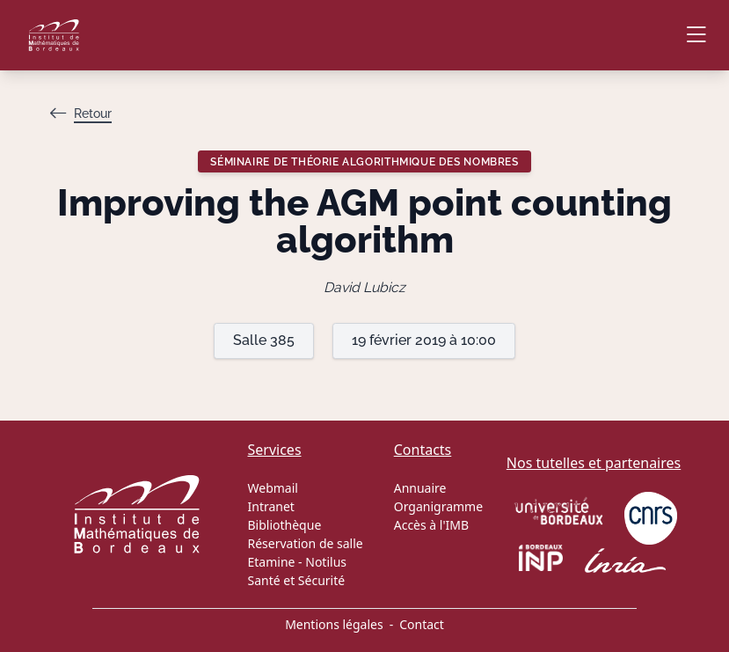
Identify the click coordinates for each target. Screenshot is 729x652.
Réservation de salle (305, 543)
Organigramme (438, 506)
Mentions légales (334, 624)
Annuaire (420, 488)
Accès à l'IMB (431, 524)
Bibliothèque (285, 524)
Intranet (271, 506)
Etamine (271, 561)
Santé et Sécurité (297, 580)
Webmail (273, 488)
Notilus (325, 561)
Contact (421, 624)
